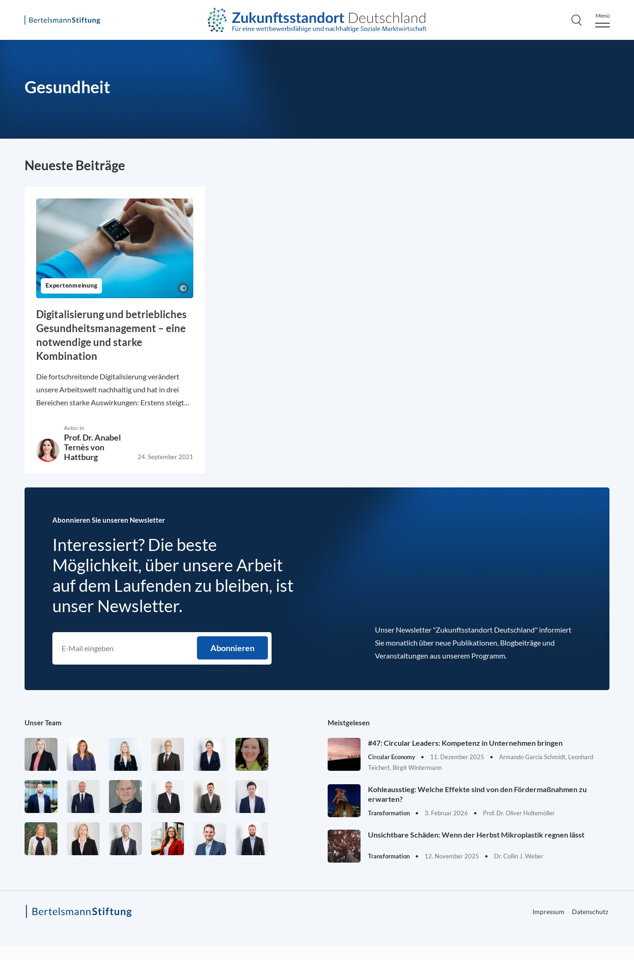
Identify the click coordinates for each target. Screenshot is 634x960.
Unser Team (43, 722)
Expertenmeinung (71, 286)
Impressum (548, 911)
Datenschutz (590, 911)
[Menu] (602, 20)
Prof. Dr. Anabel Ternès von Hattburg (92, 447)
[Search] (576, 20)
